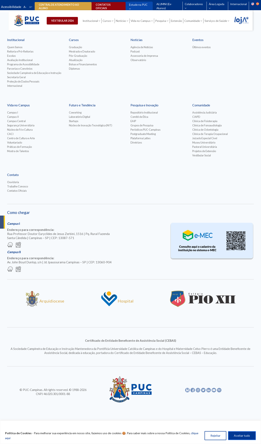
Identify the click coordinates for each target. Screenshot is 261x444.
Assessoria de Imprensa (144, 55)
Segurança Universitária (20, 125)
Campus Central (16, 121)
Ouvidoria (13, 182)
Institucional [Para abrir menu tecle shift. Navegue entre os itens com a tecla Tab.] (90, 20)
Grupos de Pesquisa (141, 125)
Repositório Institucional (144, 112)
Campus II (13, 116)
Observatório (138, 60)
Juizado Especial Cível (204, 138)
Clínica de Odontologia (205, 129)
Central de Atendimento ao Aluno (59, 6)
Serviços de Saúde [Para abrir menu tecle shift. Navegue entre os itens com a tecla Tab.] (216, 20)
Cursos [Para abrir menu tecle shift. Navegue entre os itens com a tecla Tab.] (107, 20)
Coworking (75, 112)
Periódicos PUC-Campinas (145, 129)
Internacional (238, 4)
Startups (73, 121)
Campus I (12, 112)
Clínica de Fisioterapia (204, 121)
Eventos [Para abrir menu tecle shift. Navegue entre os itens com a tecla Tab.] (197, 40)
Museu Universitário (203, 142)
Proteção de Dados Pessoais (23, 81)
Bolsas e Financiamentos (83, 64)
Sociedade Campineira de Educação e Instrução (34, 73)
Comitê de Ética (139, 116)
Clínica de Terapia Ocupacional (210, 134)
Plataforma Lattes (140, 138)
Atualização (75, 60)
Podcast (135, 51)
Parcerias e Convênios (19, 68)
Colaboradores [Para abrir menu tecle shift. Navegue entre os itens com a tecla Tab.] (194, 4)
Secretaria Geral (16, 77)
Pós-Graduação (78, 55)
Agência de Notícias (141, 47)
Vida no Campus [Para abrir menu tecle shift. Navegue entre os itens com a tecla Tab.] (140, 20)
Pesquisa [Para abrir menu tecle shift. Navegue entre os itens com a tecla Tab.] (160, 20)
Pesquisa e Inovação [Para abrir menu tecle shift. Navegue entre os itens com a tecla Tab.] (144, 105)
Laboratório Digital (79, 116)
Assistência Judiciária (204, 112)
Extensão (176, 20)
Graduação (75, 47)
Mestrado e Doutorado (82, 51)
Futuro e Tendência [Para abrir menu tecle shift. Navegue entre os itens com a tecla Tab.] (82, 105)
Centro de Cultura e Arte (21, 138)
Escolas (11, 55)
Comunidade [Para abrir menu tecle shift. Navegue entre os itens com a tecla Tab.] (192, 20)
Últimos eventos (201, 47)
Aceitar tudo (242, 435)
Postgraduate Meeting (143, 134)
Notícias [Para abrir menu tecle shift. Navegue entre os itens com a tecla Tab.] (121, 20)
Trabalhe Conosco (17, 186)
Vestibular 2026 (62, 20)
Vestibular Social (201, 155)
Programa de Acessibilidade (23, 64)
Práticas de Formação (19, 146)
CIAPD (196, 116)
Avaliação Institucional (20, 60)
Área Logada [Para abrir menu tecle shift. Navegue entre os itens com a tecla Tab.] (216, 4)
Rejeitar (215, 435)
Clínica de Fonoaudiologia (207, 125)
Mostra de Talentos (18, 151)
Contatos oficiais (102, 6)
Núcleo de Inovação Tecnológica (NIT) (90, 125)
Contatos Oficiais (17, 190)
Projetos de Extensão (204, 151)
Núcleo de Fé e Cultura (20, 129)
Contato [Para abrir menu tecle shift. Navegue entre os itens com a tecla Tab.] (13, 175)
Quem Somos (14, 47)
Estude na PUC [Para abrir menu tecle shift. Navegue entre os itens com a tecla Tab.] (138, 4)
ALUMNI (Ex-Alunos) (164, 6)
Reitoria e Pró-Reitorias (20, 51)
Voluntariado (14, 142)
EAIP (133, 121)
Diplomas (74, 68)
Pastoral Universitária (204, 146)
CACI (10, 134)
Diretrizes (136, 142)
